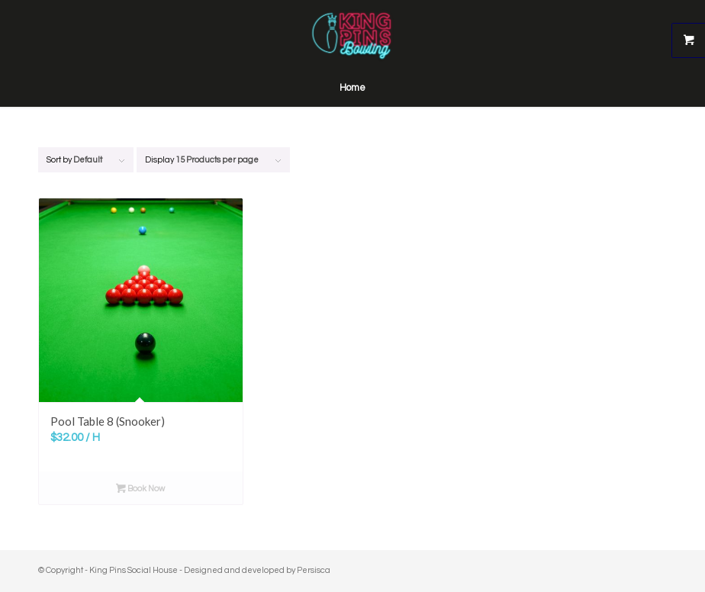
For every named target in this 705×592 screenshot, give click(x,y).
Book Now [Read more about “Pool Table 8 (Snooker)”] (140, 489)
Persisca (313, 570)
